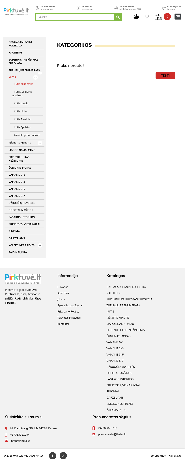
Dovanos (62, 287)
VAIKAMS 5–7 (17, 196)
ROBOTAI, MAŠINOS (21, 210)
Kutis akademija (22, 83)
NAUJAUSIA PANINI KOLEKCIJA (20, 43)
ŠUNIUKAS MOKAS (20, 168)
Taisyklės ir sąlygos (69, 318)
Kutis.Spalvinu (21, 127)
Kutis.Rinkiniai (21, 119)
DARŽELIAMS (17, 238)
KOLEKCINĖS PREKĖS (25, 245)
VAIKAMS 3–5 (17, 189)
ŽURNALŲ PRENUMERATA (25, 71)
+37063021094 (20, 435)
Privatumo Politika (68, 311)
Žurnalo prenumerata (26, 135)
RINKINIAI (14, 231)
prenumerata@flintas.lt (112, 434)
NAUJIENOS (16, 52)
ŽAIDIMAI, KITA (18, 252)
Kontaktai (63, 324)
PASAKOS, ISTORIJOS (22, 217)
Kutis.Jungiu (20, 103)
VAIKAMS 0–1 (17, 175)
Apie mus (63, 293)
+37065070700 (107, 428)
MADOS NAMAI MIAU (22, 150)
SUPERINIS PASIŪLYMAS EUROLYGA (23, 61)
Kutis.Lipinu (20, 111)
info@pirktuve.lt (20, 441)
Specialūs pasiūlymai (69, 305)
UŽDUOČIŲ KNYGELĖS (22, 203)
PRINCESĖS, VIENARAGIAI (24, 224)
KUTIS (23, 77)
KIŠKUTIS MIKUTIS (25, 143)
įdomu (61, 299)
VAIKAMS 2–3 (17, 182)
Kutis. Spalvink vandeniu (22, 93)
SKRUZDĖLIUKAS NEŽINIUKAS (19, 158)
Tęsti (165, 75)
